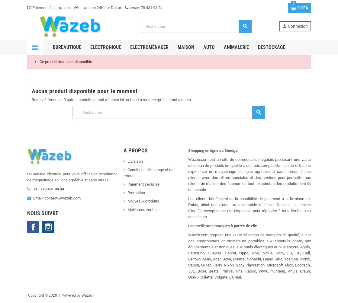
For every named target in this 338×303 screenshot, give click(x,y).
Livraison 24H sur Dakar (97, 7)
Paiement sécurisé (143, 184)
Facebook (33, 227)
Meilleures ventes (142, 209)
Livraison (135, 161)
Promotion (136, 192)
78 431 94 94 (144, 7)
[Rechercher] (195, 26)
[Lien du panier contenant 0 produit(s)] (299, 8)
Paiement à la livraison (49, 7)
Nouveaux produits (143, 201)
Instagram (48, 227)
